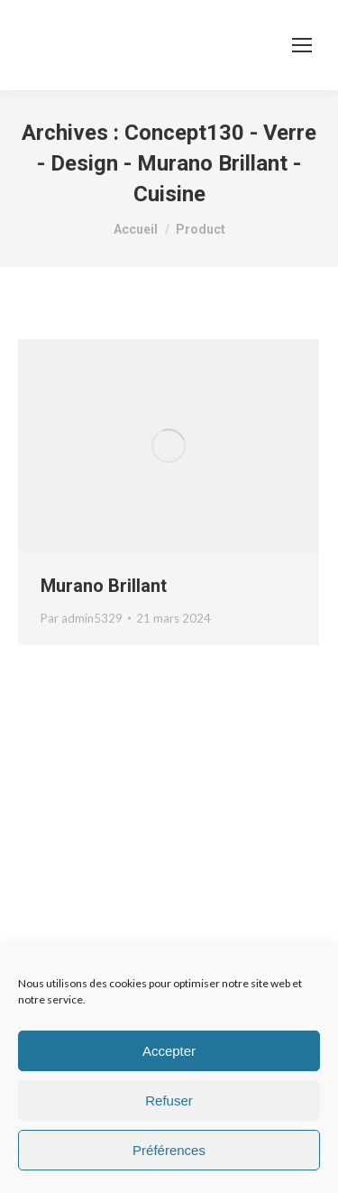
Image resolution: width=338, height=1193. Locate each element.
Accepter (169, 1051)
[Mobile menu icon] (302, 45)
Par (82, 618)
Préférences (169, 1150)
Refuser (169, 1100)
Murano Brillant (104, 585)
